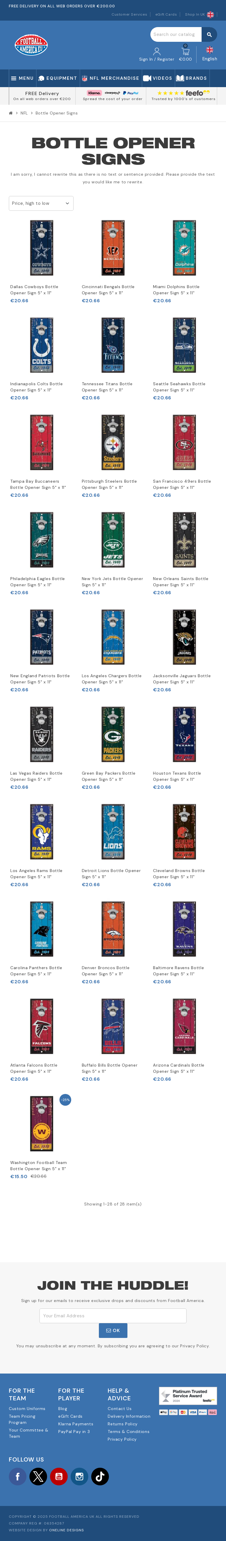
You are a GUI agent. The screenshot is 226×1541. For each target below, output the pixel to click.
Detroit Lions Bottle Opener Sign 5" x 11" (111, 873)
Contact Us (120, 1408)
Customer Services (129, 14)
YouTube (59, 1476)
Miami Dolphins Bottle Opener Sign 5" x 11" (176, 289)
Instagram (79, 1476)
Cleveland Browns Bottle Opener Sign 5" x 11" (179, 873)
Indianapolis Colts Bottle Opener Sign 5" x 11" (36, 387)
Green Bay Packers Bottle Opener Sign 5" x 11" (109, 776)
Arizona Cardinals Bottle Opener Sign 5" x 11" (179, 1068)
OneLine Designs (66, 1530)
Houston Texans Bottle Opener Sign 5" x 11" (177, 776)
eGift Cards (166, 14)
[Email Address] (113, 1315)
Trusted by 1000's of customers (184, 99)
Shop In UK (199, 14)
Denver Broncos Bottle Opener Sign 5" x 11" (106, 971)
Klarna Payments (75, 1424)
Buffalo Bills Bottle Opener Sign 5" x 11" (110, 1068)
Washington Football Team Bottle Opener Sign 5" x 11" (38, 1165)
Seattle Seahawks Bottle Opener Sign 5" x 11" (179, 387)
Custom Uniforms (27, 1408)
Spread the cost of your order (113, 99)
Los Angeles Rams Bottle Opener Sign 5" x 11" (36, 873)
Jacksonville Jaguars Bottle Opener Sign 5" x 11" (182, 679)
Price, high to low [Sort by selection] (30, 203)
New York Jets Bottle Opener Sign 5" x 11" (112, 581)
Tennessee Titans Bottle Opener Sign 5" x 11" (107, 387)
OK (113, 1330)
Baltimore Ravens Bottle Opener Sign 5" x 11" (178, 971)
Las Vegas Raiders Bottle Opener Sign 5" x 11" (36, 776)
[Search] (183, 34)
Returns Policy (122, 1424)
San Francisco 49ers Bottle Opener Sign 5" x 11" (182, 484)
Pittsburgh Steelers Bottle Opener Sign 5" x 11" (109, 484)
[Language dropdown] (209, 54)
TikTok (100, 1476)
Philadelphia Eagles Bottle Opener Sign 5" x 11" (37, 581)
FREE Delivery (42, 93)
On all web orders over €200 (42, 99)
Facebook (17, 1476)
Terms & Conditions (128, 1431)
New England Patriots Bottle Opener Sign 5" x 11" (40, 679)
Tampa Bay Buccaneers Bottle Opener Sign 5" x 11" (38, 484)
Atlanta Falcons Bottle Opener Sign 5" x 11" (33, 1068)
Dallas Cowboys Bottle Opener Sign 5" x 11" (34, 289)
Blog (62, 1408)
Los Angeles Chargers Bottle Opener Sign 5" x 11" (112, 679)
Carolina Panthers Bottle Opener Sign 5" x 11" (36, 971)
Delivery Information (129, 1416)
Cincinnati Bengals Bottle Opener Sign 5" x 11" (108, 289)
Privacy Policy (122, 1439)
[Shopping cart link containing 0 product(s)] (185, 54)
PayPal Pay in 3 (74, 1431)
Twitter (38, 1476)
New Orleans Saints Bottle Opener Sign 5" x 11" (181, 581)
